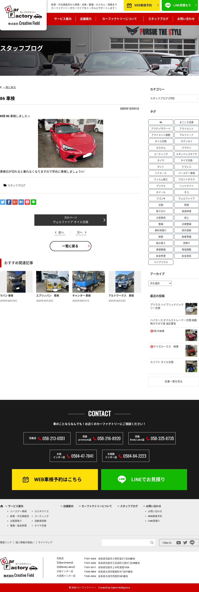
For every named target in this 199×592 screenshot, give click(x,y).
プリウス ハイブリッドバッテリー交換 (167, 306)
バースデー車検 (18, 511)
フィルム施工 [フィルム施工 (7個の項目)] (161, 179)
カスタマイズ (42, 511)
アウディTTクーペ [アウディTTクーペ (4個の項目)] (160, 128)
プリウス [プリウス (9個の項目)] (161, 186)
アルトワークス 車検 (121, 295)
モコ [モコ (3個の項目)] (186, 192)
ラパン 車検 (6, 295)
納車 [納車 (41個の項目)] (160, 236)
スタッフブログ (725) (162, 98)
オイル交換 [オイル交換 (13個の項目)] (161, 141)
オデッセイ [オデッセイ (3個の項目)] (186, 141)
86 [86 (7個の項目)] (161, 122)
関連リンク (6, 542)
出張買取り (16, 521)
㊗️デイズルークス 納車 (164, 346)
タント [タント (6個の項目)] (160, 166)
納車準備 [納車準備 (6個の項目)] (186, 236)
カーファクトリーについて (119, 19)
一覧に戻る (9, 87)
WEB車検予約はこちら (58, 479)
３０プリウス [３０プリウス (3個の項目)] (161, 262)
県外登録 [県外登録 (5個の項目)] (186, 230)
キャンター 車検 (81, 295)
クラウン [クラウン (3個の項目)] (186, 147)
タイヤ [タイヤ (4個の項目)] (160, 160)
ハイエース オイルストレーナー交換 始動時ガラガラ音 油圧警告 (173, 322)
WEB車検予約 (143, 5)
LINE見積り (154, 521)
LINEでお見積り (148, 479)
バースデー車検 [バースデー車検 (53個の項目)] (186, 173)
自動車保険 (40, 521)
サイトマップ (45, 542)
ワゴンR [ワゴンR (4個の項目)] (160, 198)
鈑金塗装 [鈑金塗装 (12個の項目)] (186, 256)
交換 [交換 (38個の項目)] (160, 205)
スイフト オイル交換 (161, 362)
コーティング (42, 516)
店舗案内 (86, 19)
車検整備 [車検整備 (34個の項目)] (161, 249)
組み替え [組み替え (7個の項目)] (161, 243)
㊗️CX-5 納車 (157, 331)
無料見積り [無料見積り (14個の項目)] (161, 230)
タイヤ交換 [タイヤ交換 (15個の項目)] (186, 160)
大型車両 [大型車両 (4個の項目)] (161, 217)
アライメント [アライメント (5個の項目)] (186, 128)
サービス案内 (62, 19)
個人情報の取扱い (25, 542)
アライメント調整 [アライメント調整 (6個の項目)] (160, 135)
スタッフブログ (158, 19)
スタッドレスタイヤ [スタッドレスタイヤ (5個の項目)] (186, 154)
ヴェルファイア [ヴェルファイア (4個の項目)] (186, 198)
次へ (80, 232)
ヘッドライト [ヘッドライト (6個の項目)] (186, 186)
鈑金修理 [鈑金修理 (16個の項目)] (161, 256)
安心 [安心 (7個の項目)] (186, 217)
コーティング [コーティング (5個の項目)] (161, 154)
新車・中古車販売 (19, 516)
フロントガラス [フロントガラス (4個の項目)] (186, 179)
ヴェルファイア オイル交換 (70, 222)
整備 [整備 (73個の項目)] (160, 224)
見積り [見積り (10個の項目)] (186, 243)
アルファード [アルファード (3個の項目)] (186, 135)
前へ (61, 232)
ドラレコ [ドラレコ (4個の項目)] (186, 166)
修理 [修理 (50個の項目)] (186, 205)
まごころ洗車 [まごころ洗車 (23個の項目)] (186, 122)
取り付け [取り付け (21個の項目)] (161, 211)
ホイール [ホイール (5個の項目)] (161, 192)
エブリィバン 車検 (47, 295)
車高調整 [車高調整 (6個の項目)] (186, 249)
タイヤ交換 (40, 525)
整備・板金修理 (18, 525)
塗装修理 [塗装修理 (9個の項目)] (186, 211)
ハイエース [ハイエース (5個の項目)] (161, 173)
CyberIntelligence (120, 587)
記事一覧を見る (174, 381)
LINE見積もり (182, 5)
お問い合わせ (186, 19)
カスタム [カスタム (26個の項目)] (161, 147)
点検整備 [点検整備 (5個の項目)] (186, 224)
